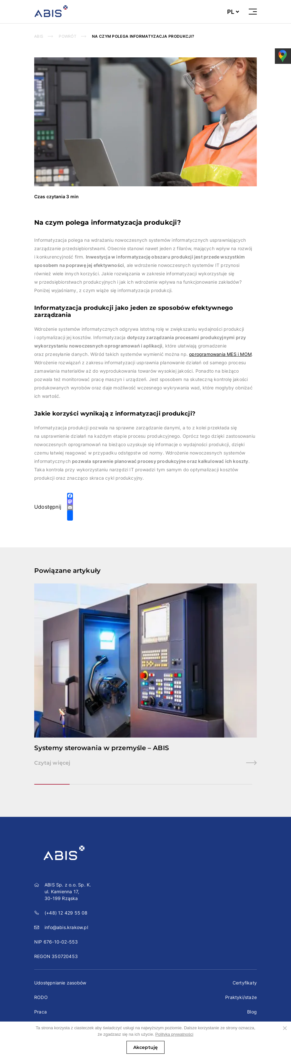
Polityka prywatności (174, 1034)
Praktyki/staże (241, 997)
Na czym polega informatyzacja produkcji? (143, 36)
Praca (40, 1011)
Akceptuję (145, 1047)
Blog (252, 1011)
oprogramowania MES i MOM (220, 354)
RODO (41, 997)
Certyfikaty (245, 982)
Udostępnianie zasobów (60, 982)
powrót (67, 36)
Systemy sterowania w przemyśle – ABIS (101, 748)
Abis (38, 36)
